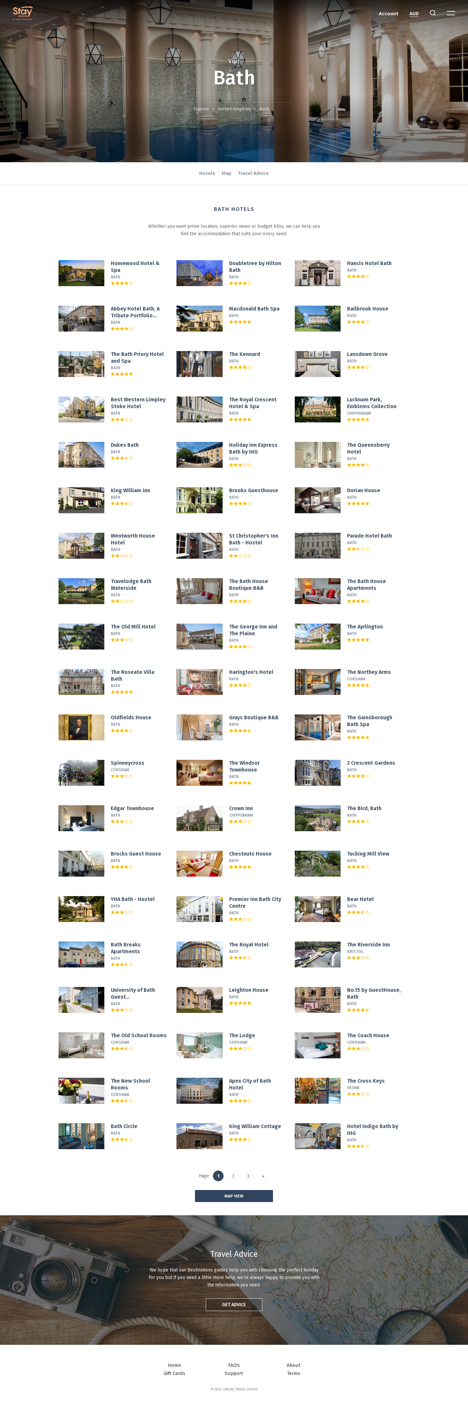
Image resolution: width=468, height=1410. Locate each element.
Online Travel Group (240, 1390)
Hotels (207, 173)
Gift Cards (174, 1373)
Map (226, 173)
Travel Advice (253, 173)
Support (234, 1373)
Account (388, 14)
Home (174, 1365)
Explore (201, 108)
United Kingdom (234, 108)
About (294, 1365)
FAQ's (234, 1365)
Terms (293, 1373)
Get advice (234, 1304)
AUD (414, 14)
